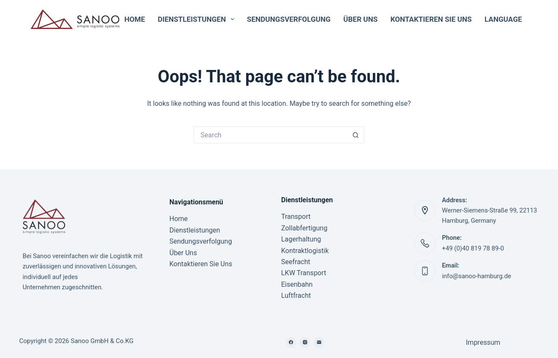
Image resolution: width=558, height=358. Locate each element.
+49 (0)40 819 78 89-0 (473, 248)
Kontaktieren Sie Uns (431, 19)
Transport (296, 216)
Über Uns (360, 19)
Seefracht (295, 262)
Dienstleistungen (198, 19)
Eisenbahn (297, 284)
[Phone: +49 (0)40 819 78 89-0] (425, 243)
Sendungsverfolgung (289, 19)
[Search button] (355, 134)
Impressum (483, 342)
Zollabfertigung (304, 228)
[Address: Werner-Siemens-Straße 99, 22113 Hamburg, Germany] (425, 210)
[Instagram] (304, 342)
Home (135, 19)
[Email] (319, 342)
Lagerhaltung (301, 239)
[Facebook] (290, 342)
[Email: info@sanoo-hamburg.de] (425, 271)
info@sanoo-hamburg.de (476, 276)
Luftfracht (296, 295)
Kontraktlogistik (305, 251)
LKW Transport (303, 273)
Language (507, 19)
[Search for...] (270, 134)
